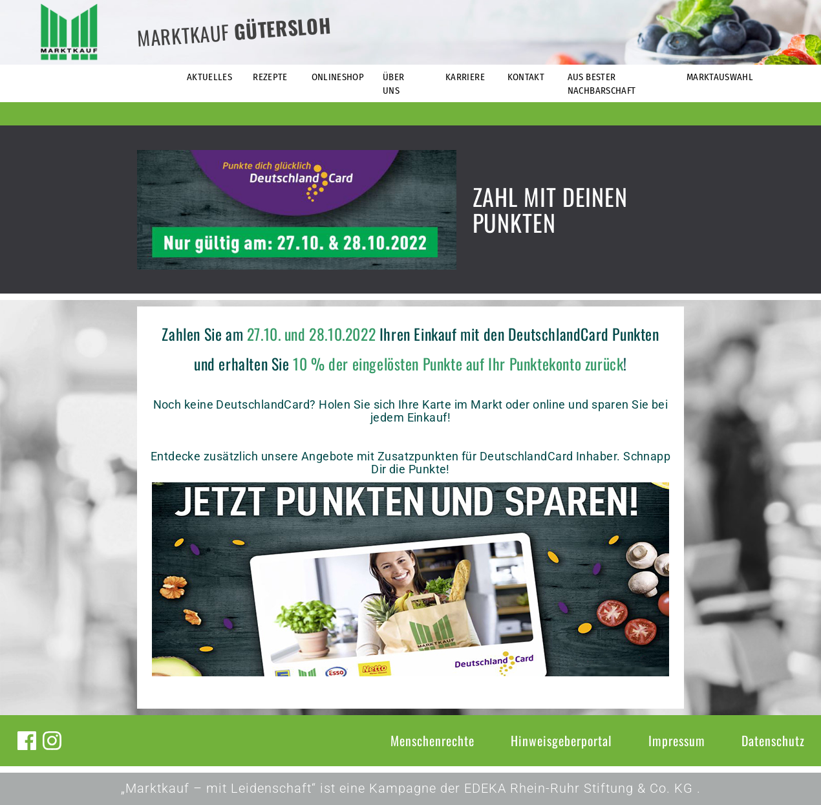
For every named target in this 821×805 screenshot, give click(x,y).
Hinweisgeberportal (561, 740)
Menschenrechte (432, 740)
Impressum (676, 740)
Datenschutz (773, 740)
